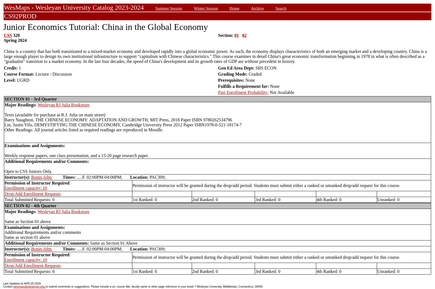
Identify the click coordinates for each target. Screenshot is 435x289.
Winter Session (206, 8)
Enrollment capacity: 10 (25, 188)
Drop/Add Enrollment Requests (32, 193)
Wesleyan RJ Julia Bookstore (64, 105)
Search (280, 8)
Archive (257, 8)
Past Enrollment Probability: (243, 92)
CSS (8, 35)
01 (236, 35)
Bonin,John (41, 177)
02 (244, 35)
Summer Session (168, 8)
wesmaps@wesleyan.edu (29, 286)
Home (234, 8)
